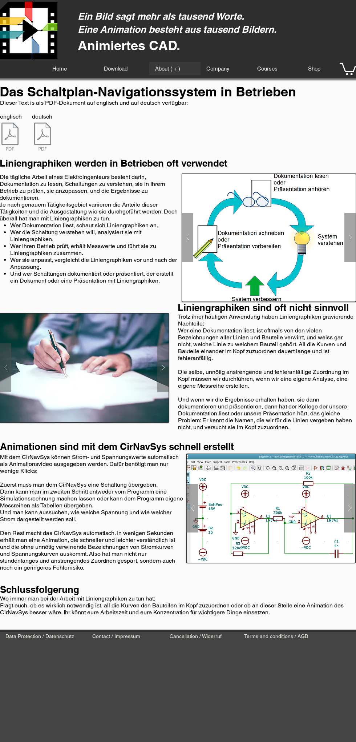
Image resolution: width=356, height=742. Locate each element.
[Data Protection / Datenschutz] (40, 637)
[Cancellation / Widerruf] (195, 637)
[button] (348, 68)
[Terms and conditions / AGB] (276, 637)
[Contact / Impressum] (116, 637)
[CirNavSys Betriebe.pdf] (42, 137)
